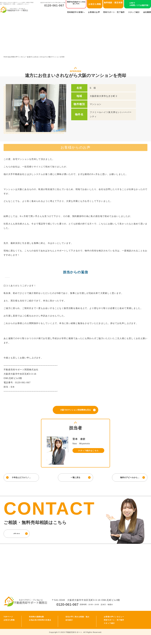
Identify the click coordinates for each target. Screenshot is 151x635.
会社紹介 (69, 619)
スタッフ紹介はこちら (88, 450)
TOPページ (8, 616)
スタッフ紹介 (134, 12)
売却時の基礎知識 (36, 616)
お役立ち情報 (94, 4)
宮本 (13, 387)
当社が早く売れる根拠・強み (77, 616)
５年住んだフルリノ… (21, 477)
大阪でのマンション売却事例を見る (75, 410)
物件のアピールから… (130, 477)
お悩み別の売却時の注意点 (40, 619)
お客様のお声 (94, 12)
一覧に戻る (75, 477)
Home (6, 57)
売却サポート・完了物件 (114, 12)
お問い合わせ (21, 533)
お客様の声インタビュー (18, 57)
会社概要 (147, 12)
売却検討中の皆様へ (76, 12)
